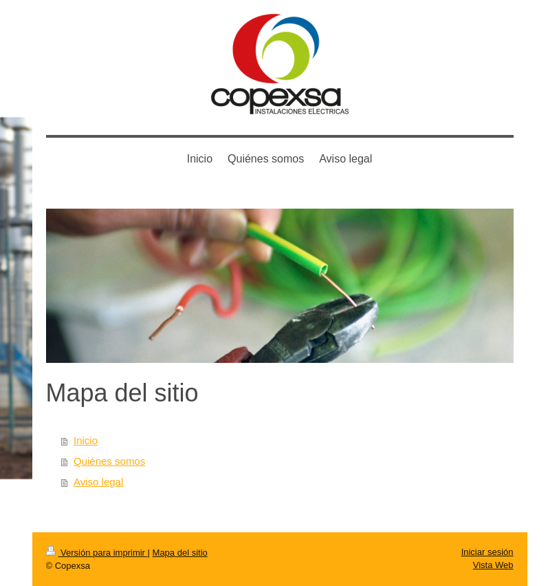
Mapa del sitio (180, 552)
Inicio (86, 440)
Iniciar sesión (487, 552)
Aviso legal (98, 482)
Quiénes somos (109, 461)
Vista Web (493, 565)
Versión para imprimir (97, 552)
